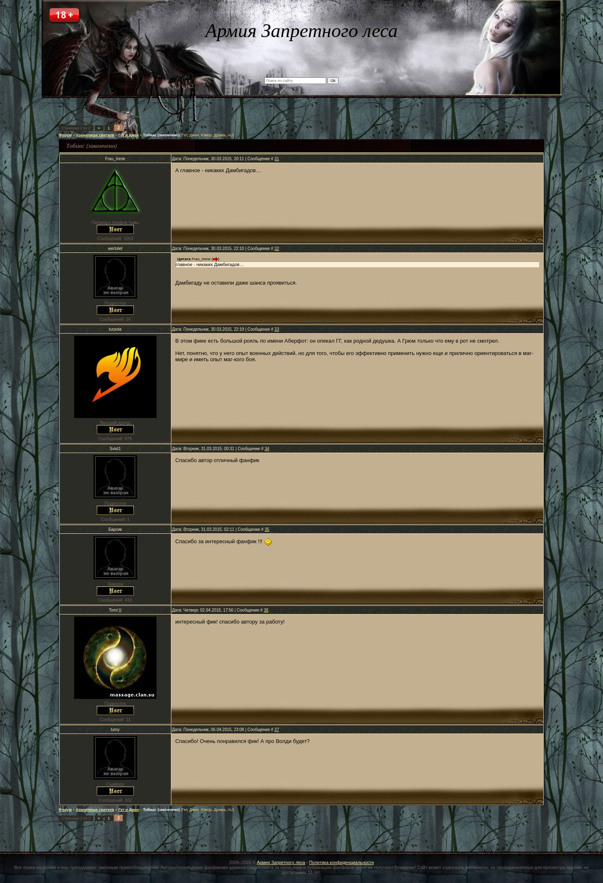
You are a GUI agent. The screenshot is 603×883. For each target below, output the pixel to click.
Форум (65, 135)
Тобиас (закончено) (161, 135)
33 (276, 329)
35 (267, 529)
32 (276, 248)
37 (276, 729)
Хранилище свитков (95, 135)
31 (276, 159)
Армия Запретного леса (281, 862)
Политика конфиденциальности (341, 862)
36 (266, 610)
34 (267, 448)
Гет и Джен (129, 135)
